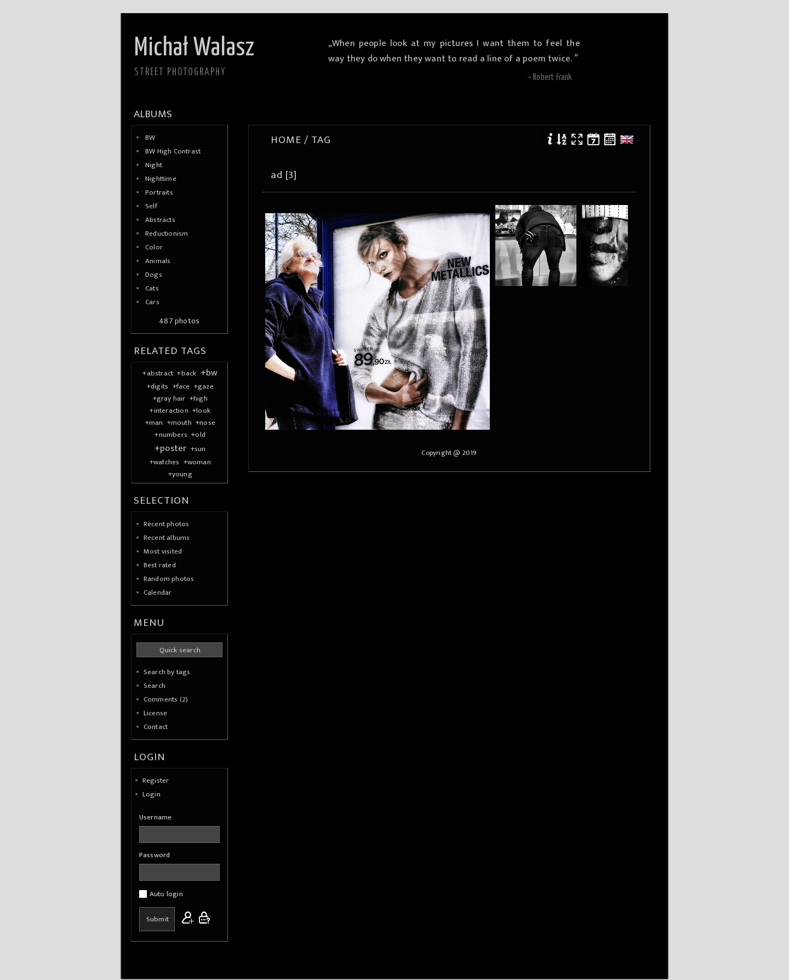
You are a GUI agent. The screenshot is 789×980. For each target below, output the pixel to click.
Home (286, 140)
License (155, 713)
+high (199, 398)
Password (154, 855)
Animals (157, 261)
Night (153, 165)
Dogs (153, 275)
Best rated (160, 565)
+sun (198, 449)
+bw (209, 372)
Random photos (169, 579)
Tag (321, 140)
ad (277, 175)
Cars (152, 302)
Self (151, 206)
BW (150, 138)
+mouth (179, 423)
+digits (157, 386)
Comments (161, 699)
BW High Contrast (173, 151)
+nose (205, 423)
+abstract (157, 373)
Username (155, 817)
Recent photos (167, 524)
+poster (170, 448)
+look (201, 410)
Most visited (163, 551)
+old (198, 435)
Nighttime (160, 179)
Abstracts (160, 220)
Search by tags (167, 672)
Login (151, 794)
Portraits (159, 192)
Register (155, 780)
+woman (197, 462)
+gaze (204, 386)
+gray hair (169, 398)
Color (154, 247)
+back (186, 373)
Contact (156, 727)
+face (181, 386)
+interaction (169, 410)
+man (154, 423)
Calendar (158, 592)
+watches (165, 462)
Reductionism (166, 233)
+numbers (171, 435)
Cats (152, 288)
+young (180, 474)
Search (154, 686)
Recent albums (167, 538)
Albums (153, 114)
